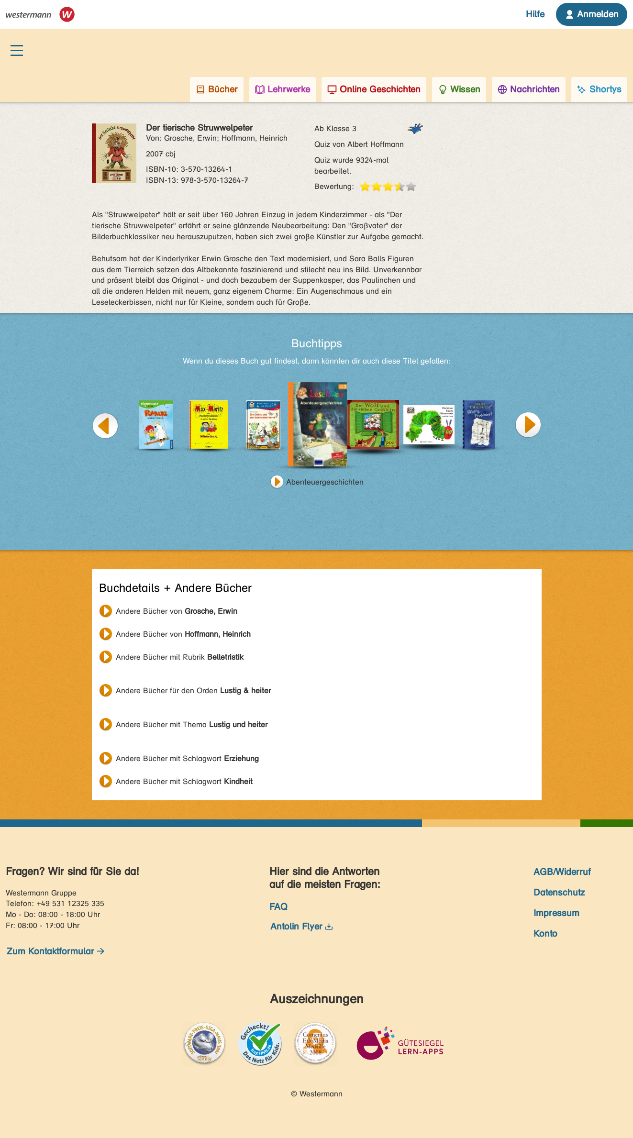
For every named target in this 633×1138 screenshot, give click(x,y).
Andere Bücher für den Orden (193, 690)
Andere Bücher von (176, 611)
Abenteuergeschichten (325, 481)
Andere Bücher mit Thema (191, 724)
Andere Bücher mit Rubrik (180, 657)
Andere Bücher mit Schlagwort (187, 758)
